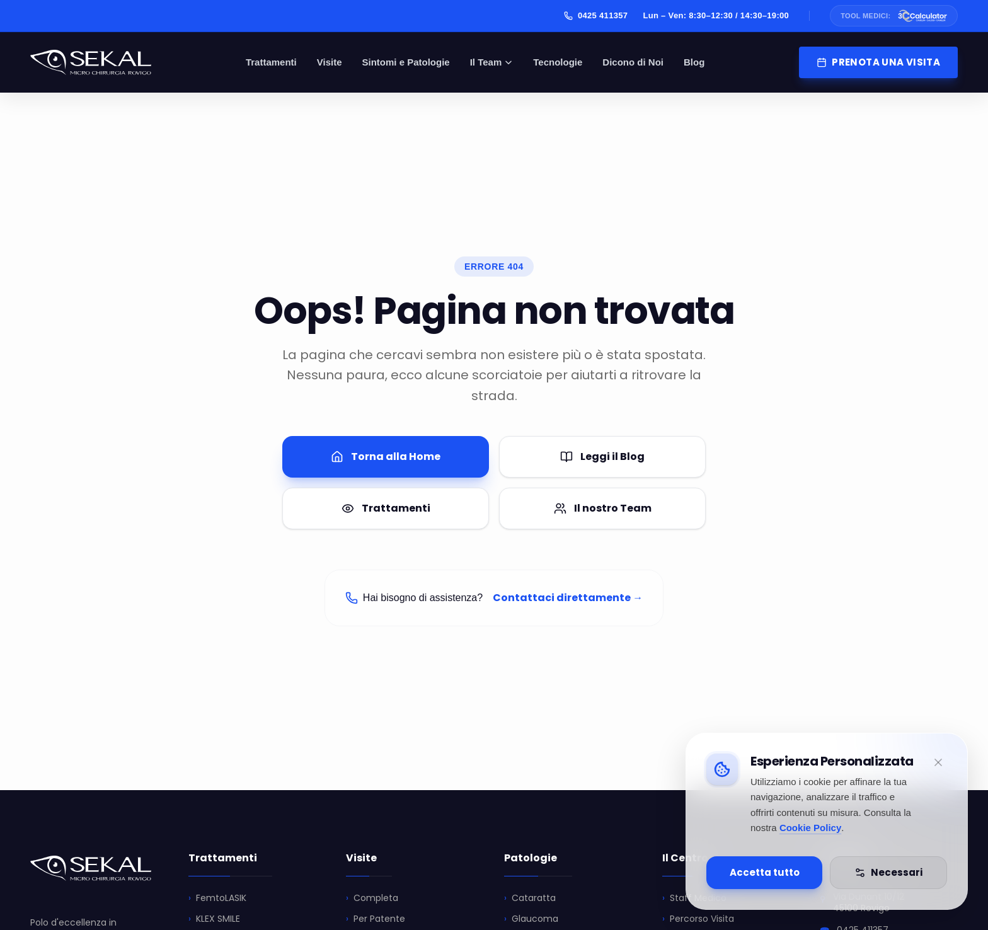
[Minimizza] (938, 762)
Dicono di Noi (632, 62)
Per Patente (375, 919)
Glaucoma (531, 919)
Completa (372, 898)
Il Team (492, 62)
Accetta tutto (765, 872)
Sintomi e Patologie (406, 62)
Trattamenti (271, 62)
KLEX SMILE (214, 919)
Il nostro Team (603, 508)
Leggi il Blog (602, 456)
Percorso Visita (698, 919)
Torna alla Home (385, 456)
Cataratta (530, 898)
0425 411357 (596, 15)
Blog (694, 62)
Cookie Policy (810, 827)
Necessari (888, 872)
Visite (329, 62)
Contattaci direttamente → (568, 597)
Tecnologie (557, 62)
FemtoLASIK (217, 898)
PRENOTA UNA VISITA (878, 62)
